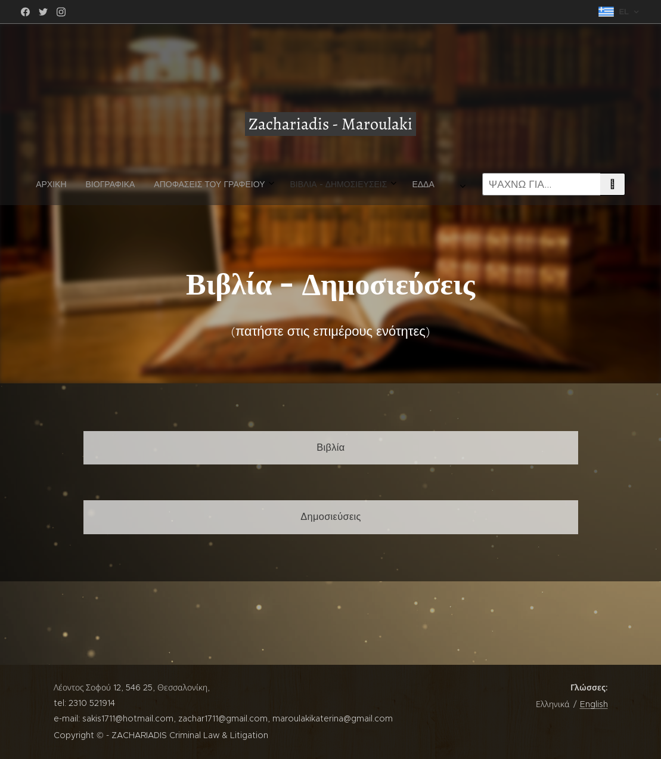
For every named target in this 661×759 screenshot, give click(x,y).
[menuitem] (176, 184)
